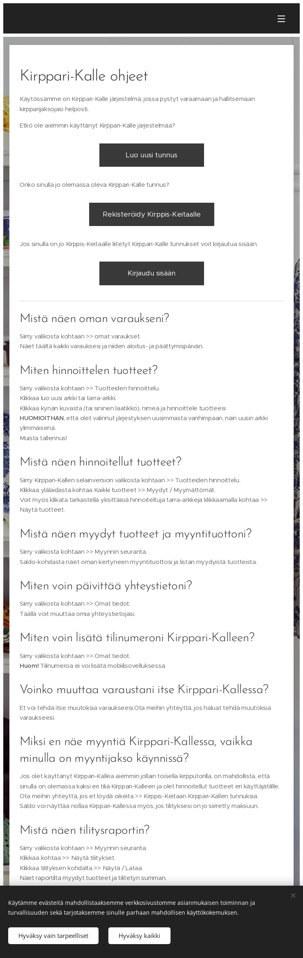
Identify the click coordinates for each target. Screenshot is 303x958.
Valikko (281, 18)
